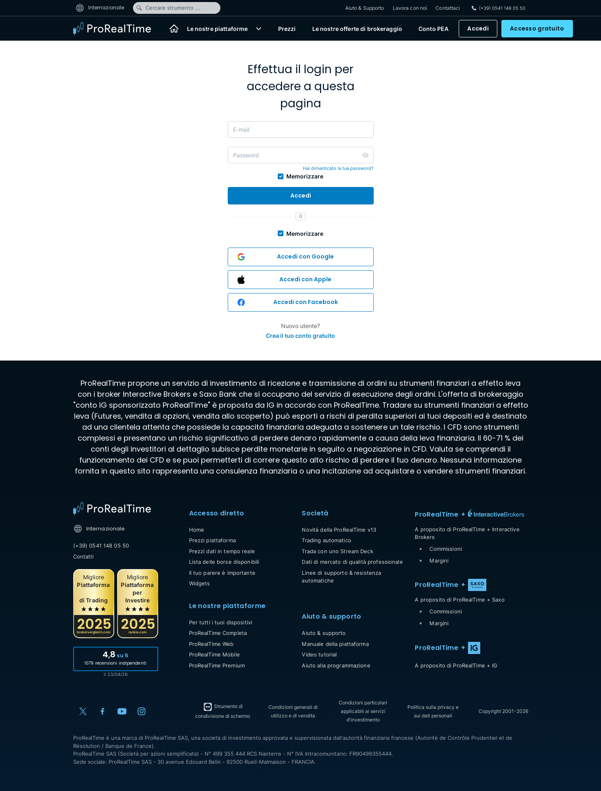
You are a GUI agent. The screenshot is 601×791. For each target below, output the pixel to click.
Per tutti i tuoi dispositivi (221, 622)
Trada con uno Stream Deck (337, 551)
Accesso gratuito (537, 28)
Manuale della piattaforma (335, 644)
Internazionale (100, 7)
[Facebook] (102, 711)
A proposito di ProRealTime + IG (456, 665)
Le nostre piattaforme (217, 28)
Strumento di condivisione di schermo (222, 710)
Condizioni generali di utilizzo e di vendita (293, 711)
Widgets (199, 583)
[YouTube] (122, 711)
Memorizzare (304, 176)
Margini (439, 560)
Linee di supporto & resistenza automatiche (341, 576)
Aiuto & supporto (324, 633)
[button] (259, 28)
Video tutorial (319, 654)
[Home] (174, 28)
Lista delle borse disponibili (224, 561)
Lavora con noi (410, 8)
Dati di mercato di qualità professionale (352, 561)
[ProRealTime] (117, 28)
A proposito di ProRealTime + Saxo (459, 599)
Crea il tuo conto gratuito (300, 335)
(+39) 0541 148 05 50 (101, 545)
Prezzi (287, 28)
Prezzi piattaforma (212, 540)
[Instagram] (141, 711)
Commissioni (445, 548)
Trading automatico (326, 540)
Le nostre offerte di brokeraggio (357, 28)
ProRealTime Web (211, 644)
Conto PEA (433, 28)
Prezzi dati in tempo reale (222, 551)
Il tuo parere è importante (222, 572)
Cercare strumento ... (168, 7)
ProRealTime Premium (217, 665)
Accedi (478, 28)
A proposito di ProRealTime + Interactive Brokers (467, 533)
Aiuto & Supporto (364, 8)
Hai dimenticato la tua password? (338, 168)
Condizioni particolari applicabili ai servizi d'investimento (363, 711)
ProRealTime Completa (218, 633)
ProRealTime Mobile (214, 654)
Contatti (83, 556)
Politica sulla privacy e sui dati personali (433, 711)
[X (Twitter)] (83, 711)
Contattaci (448, 8)
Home (197, 529)
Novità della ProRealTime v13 (339, 529)
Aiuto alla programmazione (336, 665)
